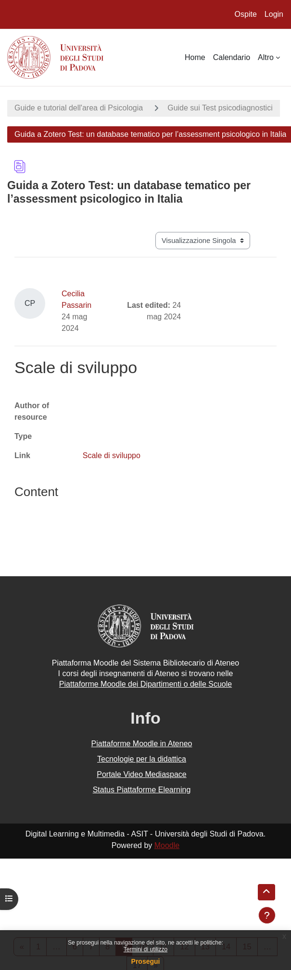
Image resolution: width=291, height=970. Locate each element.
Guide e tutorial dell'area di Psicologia (78, 108)
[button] (266, 892)
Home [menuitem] (195, 57)
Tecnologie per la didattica (141, 759)
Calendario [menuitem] (231, 57)
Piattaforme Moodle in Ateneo (141, 744)
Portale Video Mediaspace (142, 774)
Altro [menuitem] (266, 57)
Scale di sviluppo (111, 455)
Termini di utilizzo (145, 949)
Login (274, 14)
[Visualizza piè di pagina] (267, 915)
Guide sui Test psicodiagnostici (220, 108)
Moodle (166, 845)
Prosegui (145, 961)
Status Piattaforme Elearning (142, 790)
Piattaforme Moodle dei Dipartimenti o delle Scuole (145, 684)
